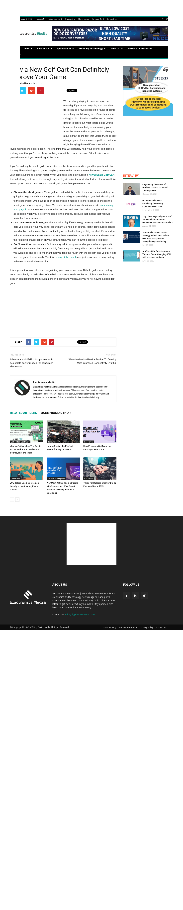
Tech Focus (44, 48)
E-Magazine (70, 19)
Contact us (111, 19)
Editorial (116, 48)
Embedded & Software (20, 442)
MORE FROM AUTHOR (55, 412)
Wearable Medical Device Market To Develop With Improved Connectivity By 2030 (92, 361)
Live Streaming (109, 627)
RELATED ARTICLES (23, 412)
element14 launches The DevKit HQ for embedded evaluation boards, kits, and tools (25, 449)
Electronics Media (21, 83)
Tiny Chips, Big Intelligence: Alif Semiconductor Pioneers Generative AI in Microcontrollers (157, 219)
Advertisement (55, 19)
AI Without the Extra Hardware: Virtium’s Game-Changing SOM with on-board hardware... (156, 254)
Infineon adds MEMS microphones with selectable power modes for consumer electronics (31, 363)
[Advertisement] (63, 310)
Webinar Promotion (128, 627)
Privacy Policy (147, 627)
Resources (52, 442)
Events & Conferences (140, 48)
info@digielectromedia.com (80, 614)
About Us (41, 19)
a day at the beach (66, 257)
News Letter (83, 19)
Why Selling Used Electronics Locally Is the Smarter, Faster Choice (24, 486)
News (27, 48)
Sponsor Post (98, 19)
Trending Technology (92, 48)
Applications (65, 48)
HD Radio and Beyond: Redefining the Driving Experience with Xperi (152, 203)
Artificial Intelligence (56, 479)
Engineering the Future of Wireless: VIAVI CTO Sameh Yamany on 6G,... (155, 187)
